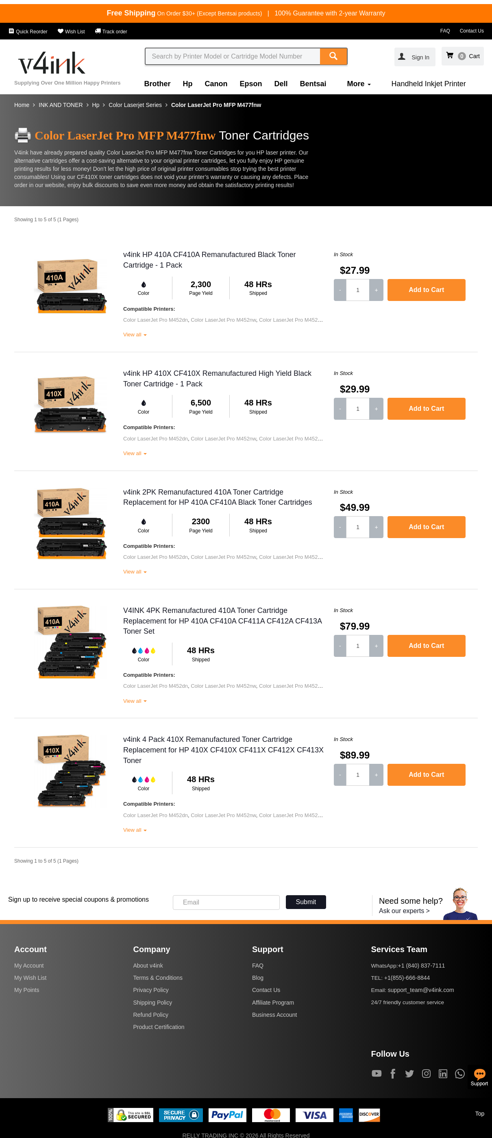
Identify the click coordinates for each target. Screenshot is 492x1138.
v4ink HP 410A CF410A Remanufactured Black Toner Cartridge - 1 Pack (209, 260)
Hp (188, 84)
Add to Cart (426, 289)
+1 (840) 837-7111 (421, 965)
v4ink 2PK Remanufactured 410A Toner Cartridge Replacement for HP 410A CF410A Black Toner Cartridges (217, 497)
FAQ (445, 31)
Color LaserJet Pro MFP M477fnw (216, 105)
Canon (216, 84)
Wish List (71, 32)
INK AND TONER (61, 105)
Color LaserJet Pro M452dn (155, 320)
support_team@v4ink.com (421, 990)
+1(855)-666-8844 (407, 977)
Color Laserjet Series (135, 105)
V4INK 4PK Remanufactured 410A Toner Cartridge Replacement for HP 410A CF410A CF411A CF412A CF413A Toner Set (222, 620)
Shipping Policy (152, 1002)
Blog (257, 977)
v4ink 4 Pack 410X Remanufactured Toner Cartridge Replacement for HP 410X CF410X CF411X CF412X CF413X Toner (223, 749)
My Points (26, 990)
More (359, 84)
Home (21, 105)
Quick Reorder (28, 32)
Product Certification (159, 1027)
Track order (111, 32)
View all (135, 334)
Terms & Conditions (158, 977)
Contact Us (472, 31)
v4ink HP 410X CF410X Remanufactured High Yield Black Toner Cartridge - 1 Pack (217, 378)
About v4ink (148, 965)
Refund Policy (150, 1015)
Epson (251, 84)
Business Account (274, 1015)
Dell (281, 84)
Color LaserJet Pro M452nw (223, 320)
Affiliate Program (273, 1002)
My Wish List (30, 977)
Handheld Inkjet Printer (429, 84)
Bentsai (313, 84)
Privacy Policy (151, 990)
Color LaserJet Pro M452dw (291, 320)
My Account (29, 965)
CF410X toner (94, 177)
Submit (306, 901)
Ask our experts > (404, 910)
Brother (157, 84)
